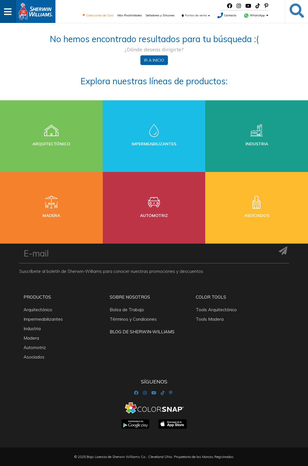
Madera (31, 338)
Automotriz (35, 347)
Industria (32, 328)
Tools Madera (210, 319)
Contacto (226, 15)
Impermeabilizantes (43, 319)
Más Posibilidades (129, 15)
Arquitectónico (38, 309)
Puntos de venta (196, 15)
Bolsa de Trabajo (127, 309)
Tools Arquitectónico (216, 309)
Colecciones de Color (98, 15)
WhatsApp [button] (256, 15)
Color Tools (211, 297)
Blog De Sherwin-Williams (142, 331)
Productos (37, 297)
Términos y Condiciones (133, 319)
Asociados (34, 357)
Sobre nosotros (130, 297)
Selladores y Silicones (160, 15)
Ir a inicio (154, 60)
